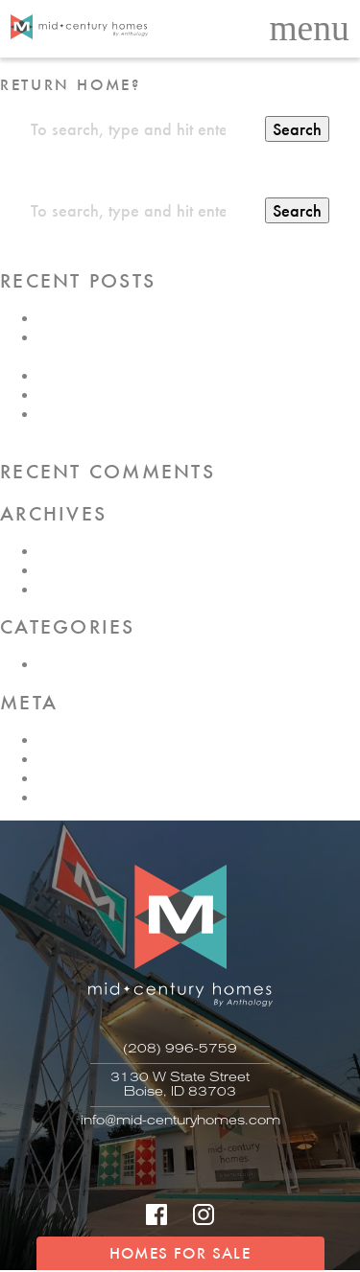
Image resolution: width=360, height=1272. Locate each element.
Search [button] (297, 129)
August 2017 (79, 550)
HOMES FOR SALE (180, 1252)
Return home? (70, 84)
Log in (58, 739)
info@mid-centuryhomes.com (180, 1120)
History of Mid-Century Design (137, 394)
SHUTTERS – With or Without (134, 317)
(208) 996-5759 (180, 1048)
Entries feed (75, 758)
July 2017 (69, 569)
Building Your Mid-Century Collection (159, 374)
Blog (53, 663)
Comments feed (88, 777)
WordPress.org (87, 796)
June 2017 (71, 588)
